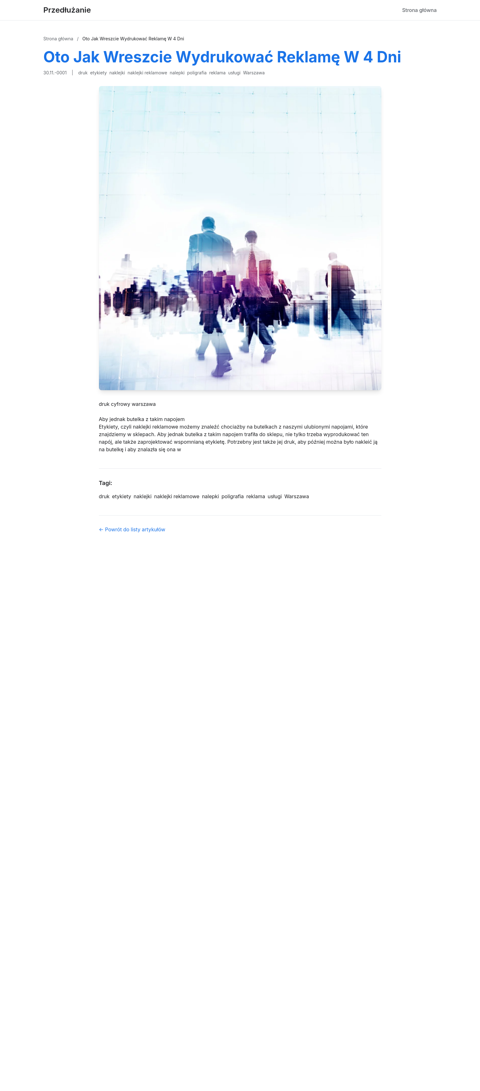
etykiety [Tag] (121, 496)
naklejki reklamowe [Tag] (177, 496)
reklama (217, 72)
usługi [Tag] (275, 496)
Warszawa (254, 72)
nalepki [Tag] (210, 496)
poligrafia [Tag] (233, 496)
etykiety (98, 72)
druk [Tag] (104, 496)
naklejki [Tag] (143, 496)
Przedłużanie (67, 9)
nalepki (177, 72)
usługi (234, 72)
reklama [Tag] (255, 496)
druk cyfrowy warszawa (127, 404)
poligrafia (197, 72)
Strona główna (419, 10)
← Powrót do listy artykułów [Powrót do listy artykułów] (132, 529)
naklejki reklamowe (147, 72)
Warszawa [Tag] (296, 496)
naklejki (117, 72)
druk (83, 72)
